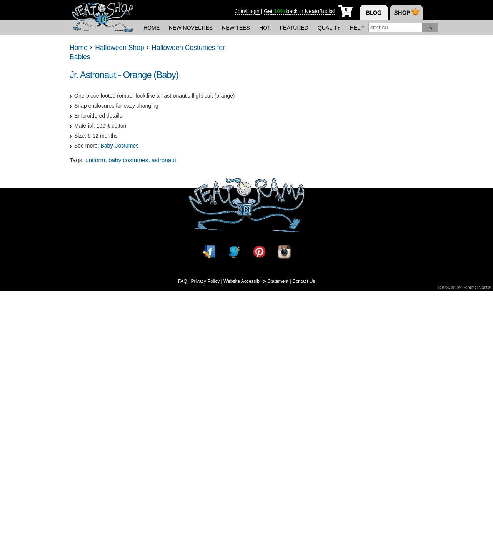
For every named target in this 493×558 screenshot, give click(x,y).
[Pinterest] (259, 251)
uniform (95, 160)
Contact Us (303, 281)
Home (151, 28)
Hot (265, 28)
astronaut (164, 160)
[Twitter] (233, 251)
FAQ (182, 281)
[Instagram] (284, 251)
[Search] (430, 27)
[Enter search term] (395, 27)
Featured (294, 28)
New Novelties (191, 28)
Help (357, 28)
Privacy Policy (205, 281)
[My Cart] (345, 10)
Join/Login (247, 11)
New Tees (236, 28)
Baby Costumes (119, 146)
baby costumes (128, 160)
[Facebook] (208, 251)
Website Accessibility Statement (255, 281)
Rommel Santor (476, 287)
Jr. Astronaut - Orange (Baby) (124, 75)
